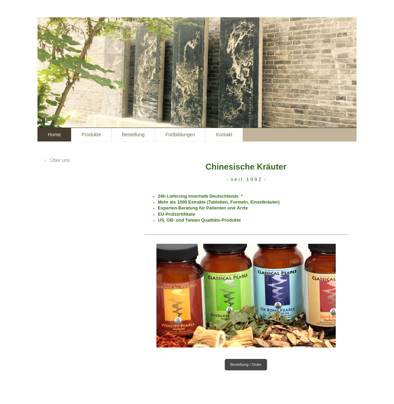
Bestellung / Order (246, 364)
